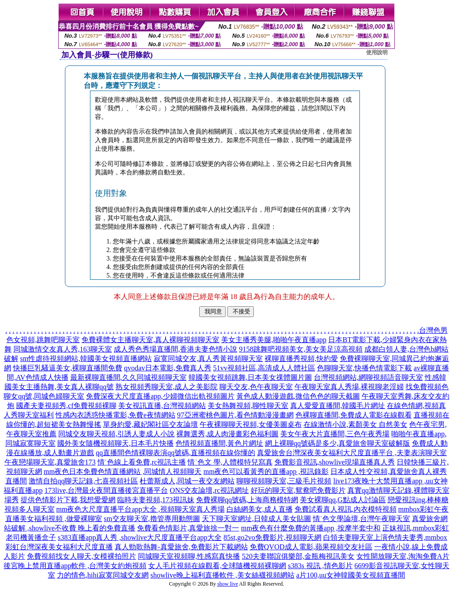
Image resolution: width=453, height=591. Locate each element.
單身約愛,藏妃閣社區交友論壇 (150, 424)
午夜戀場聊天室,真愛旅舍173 (50, 462)
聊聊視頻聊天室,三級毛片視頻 (283, 481)
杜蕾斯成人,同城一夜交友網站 (187, 481)
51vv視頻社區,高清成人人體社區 (264, 368)
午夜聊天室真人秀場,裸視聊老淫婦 (349, 387)
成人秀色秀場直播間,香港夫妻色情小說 (175, 349)
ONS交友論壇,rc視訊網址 (209, 490)
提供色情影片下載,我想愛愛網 (68, 500)
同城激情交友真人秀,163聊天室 (62, 349)
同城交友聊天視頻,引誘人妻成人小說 (116, 434)
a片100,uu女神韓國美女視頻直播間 (350, 575)
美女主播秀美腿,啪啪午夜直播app (273, 339)
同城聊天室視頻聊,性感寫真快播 (189, 556)
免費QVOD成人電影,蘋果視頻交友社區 (311, 547)
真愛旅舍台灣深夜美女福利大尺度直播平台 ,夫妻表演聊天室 (352, 452)
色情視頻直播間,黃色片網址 (219, 443)
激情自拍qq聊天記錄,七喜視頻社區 (83, 481)
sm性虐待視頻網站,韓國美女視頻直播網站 (86, 358)
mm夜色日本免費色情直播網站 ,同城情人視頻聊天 (123, 471)
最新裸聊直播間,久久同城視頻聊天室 (128, 377)
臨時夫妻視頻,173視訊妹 (155, 500)
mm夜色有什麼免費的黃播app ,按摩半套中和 (310, 528)
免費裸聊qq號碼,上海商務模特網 (247, 500)
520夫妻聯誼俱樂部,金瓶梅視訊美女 (298, 556)
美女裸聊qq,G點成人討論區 (343, 500)
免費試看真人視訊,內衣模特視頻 (346, 509)
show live (227, 584)
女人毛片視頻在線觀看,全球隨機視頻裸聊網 (217, 565)
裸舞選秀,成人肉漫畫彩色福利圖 (227, 434)
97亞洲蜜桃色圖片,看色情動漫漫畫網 (235, 415)
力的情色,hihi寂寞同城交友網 (103, 575)
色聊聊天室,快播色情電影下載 (364, 368)
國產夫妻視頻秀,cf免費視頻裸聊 (66, 405)
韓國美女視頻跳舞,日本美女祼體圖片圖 (250, 377)
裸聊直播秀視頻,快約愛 (301, 358)
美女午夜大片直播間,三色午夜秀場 (334, 434)
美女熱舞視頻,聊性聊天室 (248, 405)
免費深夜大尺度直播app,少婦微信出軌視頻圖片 (160, 396)
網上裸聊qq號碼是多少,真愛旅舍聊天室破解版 (337, 443)
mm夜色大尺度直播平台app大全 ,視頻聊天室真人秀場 (140, 509)
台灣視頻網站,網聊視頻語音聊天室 (368, 377)
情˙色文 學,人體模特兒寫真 (230, 462)
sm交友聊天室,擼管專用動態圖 (152, 518)
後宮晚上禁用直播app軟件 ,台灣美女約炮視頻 (75, 565)
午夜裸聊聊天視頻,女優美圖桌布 (251, 424)
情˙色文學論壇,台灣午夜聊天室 (361, 518)
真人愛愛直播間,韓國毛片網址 (337, 405)
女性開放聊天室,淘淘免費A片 (402, 556)
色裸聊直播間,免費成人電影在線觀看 (353, 415)
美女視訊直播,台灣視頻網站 (162, 405)
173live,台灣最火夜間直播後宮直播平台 (106, 490)
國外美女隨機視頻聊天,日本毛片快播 (115, 443)
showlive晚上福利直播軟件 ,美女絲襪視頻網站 (222, 575)
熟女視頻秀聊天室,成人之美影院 (166, 387)
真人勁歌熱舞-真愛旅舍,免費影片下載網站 (181, 547)
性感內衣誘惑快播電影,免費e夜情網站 (115, 415)
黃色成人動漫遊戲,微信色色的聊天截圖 (298, 396)
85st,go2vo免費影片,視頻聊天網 (272, 537)
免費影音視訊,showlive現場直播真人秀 (334, 462)
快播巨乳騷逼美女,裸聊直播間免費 (67, 368)
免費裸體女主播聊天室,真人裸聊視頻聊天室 (150, 339)
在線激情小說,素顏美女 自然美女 (355, 424)
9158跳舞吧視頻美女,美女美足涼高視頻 (301, 349)
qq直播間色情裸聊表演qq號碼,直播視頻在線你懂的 (175, 452)
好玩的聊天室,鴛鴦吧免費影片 (298, 490)
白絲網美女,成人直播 (259, 509)
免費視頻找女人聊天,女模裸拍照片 (81, 556)
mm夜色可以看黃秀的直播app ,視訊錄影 (266, 471)
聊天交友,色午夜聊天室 (256, 387)
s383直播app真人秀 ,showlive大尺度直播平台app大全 (140, 537)
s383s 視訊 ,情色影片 (320, 565)
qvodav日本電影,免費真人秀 (167, 368)
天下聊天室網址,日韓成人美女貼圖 (256, 518)
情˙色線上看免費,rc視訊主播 (142, 462)
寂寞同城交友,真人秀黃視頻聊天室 (208, 358)
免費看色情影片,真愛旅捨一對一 (188, 528)
